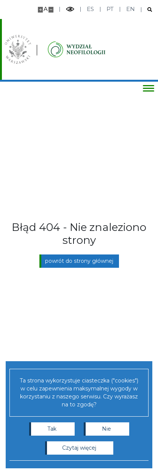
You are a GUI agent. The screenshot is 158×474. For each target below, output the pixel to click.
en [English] (130, 9)
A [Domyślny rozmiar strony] (46, 9)
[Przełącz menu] (148, 88)
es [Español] (90, 9)
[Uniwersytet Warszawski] (18, 49)
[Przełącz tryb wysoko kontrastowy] (70, 9)
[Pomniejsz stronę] (50, 10)
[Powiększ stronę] (40, 10)
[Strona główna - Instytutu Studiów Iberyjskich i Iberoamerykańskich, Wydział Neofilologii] (76, 49)
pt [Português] (110, 9)
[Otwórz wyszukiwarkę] (147, 9)
